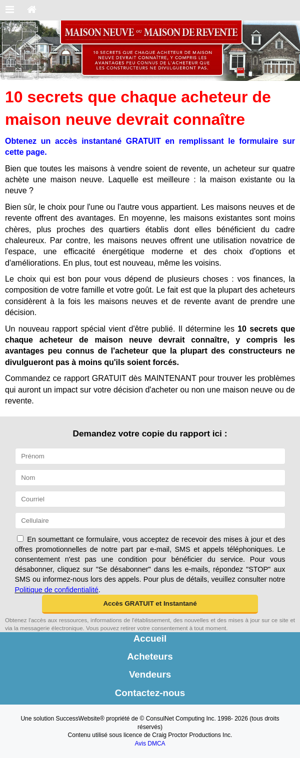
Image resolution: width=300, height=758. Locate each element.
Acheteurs (149, 656)
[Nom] (150, 477)
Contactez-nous (150, 693)
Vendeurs (150, 674)
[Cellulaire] (150, 520)
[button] (150, 604)
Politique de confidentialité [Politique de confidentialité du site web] (56, 590)
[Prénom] (150, 456)
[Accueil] (31, 10)
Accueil (150, 638)
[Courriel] (150, 499)
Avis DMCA (149, 743)
